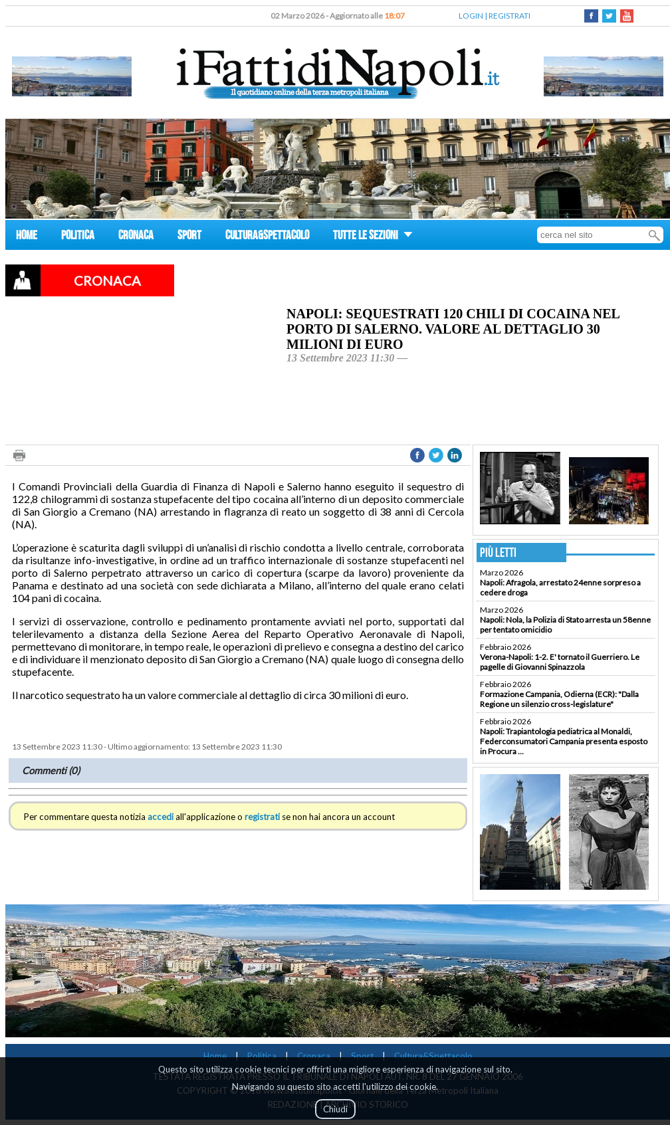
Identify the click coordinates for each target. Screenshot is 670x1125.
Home (215, 1056)
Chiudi (335, 1109)
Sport (362, 1056)
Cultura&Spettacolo (433, 1056)
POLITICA (77, 237)
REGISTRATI (509, 16)
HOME (26, 237)
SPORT (189, 237)
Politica (262, 1056)
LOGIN (471, 16)
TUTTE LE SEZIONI (373, 237)
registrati (262, 816)
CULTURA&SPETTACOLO (267, 237)
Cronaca (313, 1056)
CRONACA (136, 237)
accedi (160, 816)
